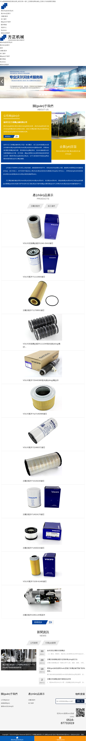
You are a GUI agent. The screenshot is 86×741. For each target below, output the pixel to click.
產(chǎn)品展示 (6, 13)
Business (4, 30)
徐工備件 (4, 19)
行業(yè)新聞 (50, 643)
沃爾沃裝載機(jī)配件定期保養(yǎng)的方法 (62, 659)
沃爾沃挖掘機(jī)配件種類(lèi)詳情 (59, 679)
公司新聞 (34, 643)
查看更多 (8, 136)
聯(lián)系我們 (5, 33)
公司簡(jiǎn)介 (11, 115)
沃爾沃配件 (4, 16)
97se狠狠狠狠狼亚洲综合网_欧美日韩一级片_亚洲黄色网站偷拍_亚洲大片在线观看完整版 (28, 1)
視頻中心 (4, 27)
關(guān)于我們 (6, 22)
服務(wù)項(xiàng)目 (7, 706)
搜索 (80, 701)
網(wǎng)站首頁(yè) (7, 10)
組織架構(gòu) (5, 703)
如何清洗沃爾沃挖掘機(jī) (56, 650)
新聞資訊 (43, 633)
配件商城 (4, 24)
